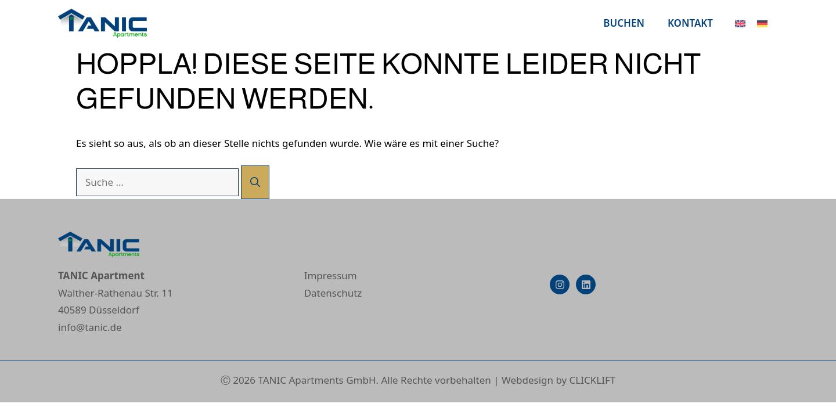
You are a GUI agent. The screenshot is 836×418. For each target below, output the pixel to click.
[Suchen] (255, 182)
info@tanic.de (90, 327)
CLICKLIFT (593, 380)
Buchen (623, 23)
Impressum (330, 275)
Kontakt (690, 23)
